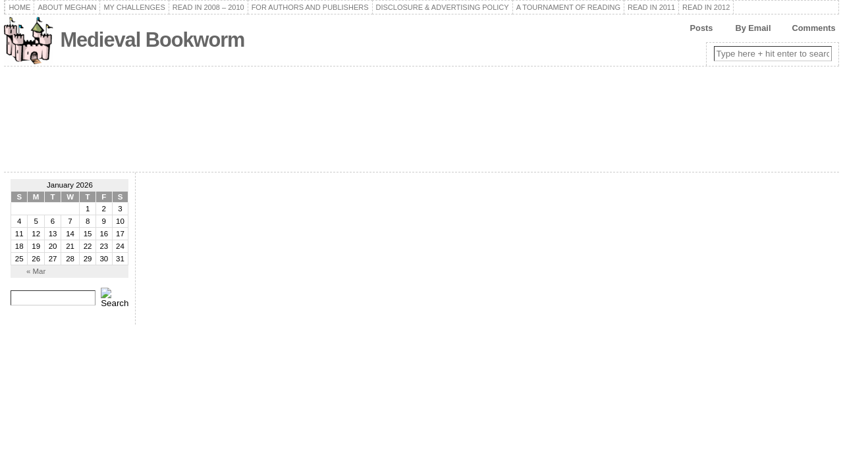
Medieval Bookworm (152, 39)
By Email (753, 28)
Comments (813, 28)
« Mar (35, 271)
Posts (701, 28)
